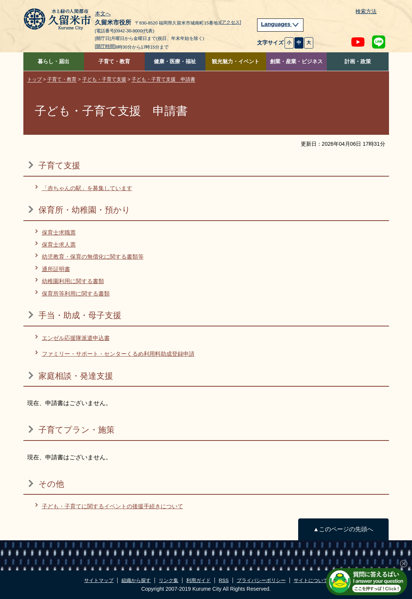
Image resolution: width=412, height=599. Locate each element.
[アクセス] (231, 22)
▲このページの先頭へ (343, 529)
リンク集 (168, 580)
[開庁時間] (105, 46)
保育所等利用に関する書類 (76, 293)
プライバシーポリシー (261, 580)
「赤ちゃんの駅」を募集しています (87, 188)
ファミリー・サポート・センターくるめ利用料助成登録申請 (118, 354)
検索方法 (366, 11)
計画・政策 (358, 61)
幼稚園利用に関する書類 (73, 281)
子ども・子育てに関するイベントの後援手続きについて (112, 506)
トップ (34, 79)
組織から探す (136, 580)
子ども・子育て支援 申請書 (163, 79)
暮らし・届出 (53, 61)
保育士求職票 (59, 232)
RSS (223, 580)
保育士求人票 (59, 244)
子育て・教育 (114, 61)
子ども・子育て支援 (104, 79)
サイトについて (311, 580)
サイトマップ (98, 580)
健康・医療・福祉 (175, 61)
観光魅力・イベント (235, 61)
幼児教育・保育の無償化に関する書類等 (93, 256)
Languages (280, 24)
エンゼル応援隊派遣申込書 (76, 338)
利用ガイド (198, 580)
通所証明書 (56, 269)
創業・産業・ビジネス (296, 61)
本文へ (103, 14)
